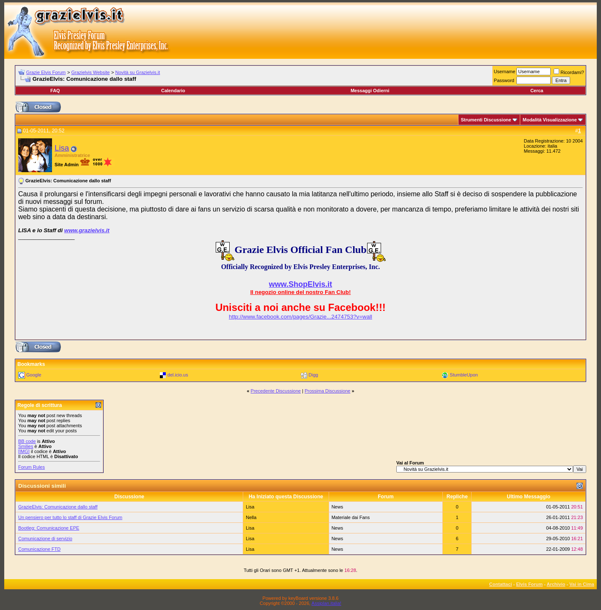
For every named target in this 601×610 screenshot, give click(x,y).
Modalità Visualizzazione (550, 119)
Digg (313, 374)
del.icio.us (177, 374)
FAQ (55, 90)
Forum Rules (31, 467)
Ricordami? (569, 72)
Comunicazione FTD (39, 549)
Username (505, 71)
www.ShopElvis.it (300, 284)
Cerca (536, 90)
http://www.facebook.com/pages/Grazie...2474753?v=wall (300, 316)
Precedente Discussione (276, 390)
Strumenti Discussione (486, 119)
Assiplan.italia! (326, 603)
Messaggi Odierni (370, 90)
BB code (27, 441)
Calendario (173, 90)
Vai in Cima (581, 584)
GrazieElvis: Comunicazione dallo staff (58, 506)
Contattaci (500, 584)
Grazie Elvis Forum (46, 72)
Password (504, 80)
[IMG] (24, 451)
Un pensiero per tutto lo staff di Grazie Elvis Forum (70, 517)
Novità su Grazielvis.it (137, 72)
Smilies (25, 446)
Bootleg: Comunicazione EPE (48, 527)
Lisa (62, 147)
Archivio (556, 584)
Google (33, 374)
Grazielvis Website (90, 72)
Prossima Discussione (327, 390)
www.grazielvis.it (87, 230)
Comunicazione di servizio (45, 538)
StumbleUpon (464, 374)
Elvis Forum (529, 584)
